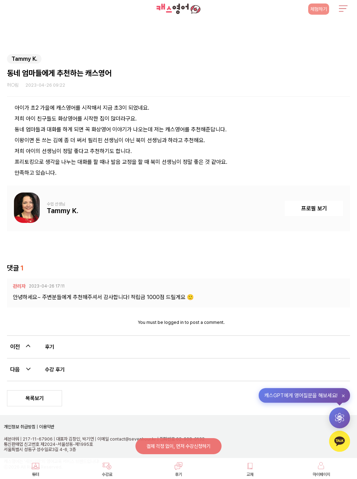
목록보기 (34, 398)
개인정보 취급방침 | (21, 426)
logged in (174, 322)
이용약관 (46, 426)
